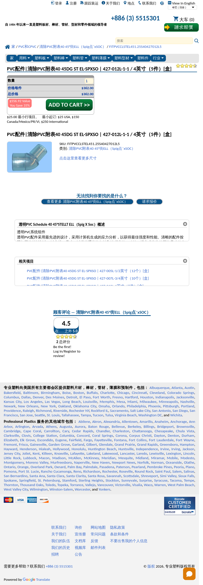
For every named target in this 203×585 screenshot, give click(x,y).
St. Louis (53, 415)
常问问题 (98, 534)
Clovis (26, 435)
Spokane (10, 480)
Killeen (47, 453)
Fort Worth (101, 397)
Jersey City (12, 453)
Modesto (187, 458)
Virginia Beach (125, 415)
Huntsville (126, 449)
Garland (78, 444)
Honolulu (78, 449)
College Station (45, 435)
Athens (51, 426)
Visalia (137, 485)
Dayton (159, 435)
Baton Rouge (98, 426)
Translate (36, 579)
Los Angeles (33, 401)
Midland (142, 458)
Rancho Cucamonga (56, 471)
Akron (96, 421)
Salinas (189, 471)
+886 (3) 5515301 (135, 18)
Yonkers (104, 489)
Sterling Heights (91, 480)
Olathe (189, 462)
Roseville (126, 471)
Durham (188, 435)
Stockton (112, 480)
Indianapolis (164, 397)
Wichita (176, 415)
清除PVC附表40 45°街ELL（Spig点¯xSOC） (102, 148)
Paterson (123, 467)
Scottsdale (131, 476)
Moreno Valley (37, 462)
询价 (78, 527)
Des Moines (55, 397)
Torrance (76, 485)
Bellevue (118, 426)
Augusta (66, 426)
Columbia (67, 435)
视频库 (80, 547)
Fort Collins (137, 440)
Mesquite (125, 458)
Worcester (82, 489)
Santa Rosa (96, 476)
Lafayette (77, 453)
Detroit (72, 397)
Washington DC (150, 415)
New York (48, 406)
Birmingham (50, 392)
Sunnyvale (129, 480)
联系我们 (147, 3)
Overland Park (42, 467)
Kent (36, 453)
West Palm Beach (181, 485)
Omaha (104, 406)
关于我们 (111, 3)
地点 (129, 3)
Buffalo (92, 392)
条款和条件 (119, 534)
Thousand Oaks (31, 485)
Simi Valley (168, 476)
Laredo (142, 453)
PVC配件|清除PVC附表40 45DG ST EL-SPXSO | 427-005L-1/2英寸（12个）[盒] (88, 271)
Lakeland (93, 453)
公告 (78, 554)
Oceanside (174, 462)
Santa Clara (56, 476)
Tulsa (109, 415)
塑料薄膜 (101, 58)
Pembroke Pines (159, 467)
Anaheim (161, 421)
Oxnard (60, 467)
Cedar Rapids (82, 431)
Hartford (131, 397)
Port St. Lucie (28, 471)
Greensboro (169, 444)
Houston (146, 397)
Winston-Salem (61, 489)
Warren (160, 485)
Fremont (10, 444)
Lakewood (110, 453)
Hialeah (45, 449)
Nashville (187, 401)
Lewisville (156, 453)
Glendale (106, 444)
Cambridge (12, 431)
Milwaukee (148, 401)
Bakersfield (12, 392)
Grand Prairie (125, 444)
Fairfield (75, 440)
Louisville (90, 401)
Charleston (121, 431)
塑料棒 (61, 58)
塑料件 (142, 58)
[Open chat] (189, 574)
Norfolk (143, 462)
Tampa (86, 415)
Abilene (84, 421)
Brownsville (185, 426)
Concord (83, 435)
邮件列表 (98, 547)
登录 (56, 3)
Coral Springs (102, 435)
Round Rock (144, 471)
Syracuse (161, 480)
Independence (147, 449)
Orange (23, 467)
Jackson (188, 449)
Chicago (123, 392)
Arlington (22, 426)
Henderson (28, 449)
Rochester (109, 471)
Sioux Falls (186, 476)
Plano (190, 467)
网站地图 (98, 527)
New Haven (101, 462)
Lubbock (29, 458)
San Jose (26, 415)
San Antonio (161, 410)
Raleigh (28, 410)
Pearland (138, 467)
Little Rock (12, 458)
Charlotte (107, 392)
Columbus (11, 397)
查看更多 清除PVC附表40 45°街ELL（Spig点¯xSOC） (87, 201)
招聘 (55, 554)
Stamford (69, 480)
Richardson (91, 471)
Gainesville (38, 444)
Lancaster (127, 453)
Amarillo (145, 421)
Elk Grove (27, 440)
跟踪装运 (89, 3)
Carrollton (52, 431)
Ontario (9, 467)
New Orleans (28, 406)
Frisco (23, 444)
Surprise (145, 480)
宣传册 (80, 534)
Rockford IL (99, 410)
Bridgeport (165, 426)
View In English (181, 3)
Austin (189, 387)
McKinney (91, 458)
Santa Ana (37, 476)
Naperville (82, 462)
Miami (132, 401)
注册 (71, 3)
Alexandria (111, 421)
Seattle (40, 415)
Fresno (117, 397)
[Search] (154, 40)
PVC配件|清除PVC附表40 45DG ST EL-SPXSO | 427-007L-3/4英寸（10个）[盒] (88, 278)
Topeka (62, 485)
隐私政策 (117, 527)
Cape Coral (32, 431)
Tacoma (176, 480)
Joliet (26, 453)
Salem (177, 471)
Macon (44, 458)
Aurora (80, 426)
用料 (24, 58)
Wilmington (39, 489)
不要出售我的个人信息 (128, 541)
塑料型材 (123, 58)
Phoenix (154, 406)
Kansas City (12, 401)
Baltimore (30, 392)
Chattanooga (142, 431)
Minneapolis (168, 401)
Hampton (187, 444)
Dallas (26, 397)
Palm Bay (74, 467)
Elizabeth (11, 440)
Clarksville (11, 435)
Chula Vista (185, 431)
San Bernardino (15, 476)
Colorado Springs (180, 392)
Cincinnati (139, 392)
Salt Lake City (140, 410)
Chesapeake (164, 431)
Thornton (11, 485)
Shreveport (149, 476)
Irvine (164, 449)
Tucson (98, 415)
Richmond (43, 410)
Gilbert (91, 444)
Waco (148, 485)
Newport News (123, 462)
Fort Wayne (185, 440)
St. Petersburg (49, 480)
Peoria (179, 467)
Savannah (114, 476)
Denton (173, 435)
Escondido (45, 440)
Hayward (10, 449)
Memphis (107, 401)
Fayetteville (103, 440)
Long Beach (72, 401)
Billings (148, 426)
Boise (67, 392)
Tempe (189, 480)
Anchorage (178, 421)
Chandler (103, 431)
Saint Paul (162, 471)
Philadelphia (136, 406)
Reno (77, 471)
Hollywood (61, 449)
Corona (121, 435)
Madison (59, 458)
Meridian (109, 458)
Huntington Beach (102, 449)
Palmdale (90, 467)
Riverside (60, 410)
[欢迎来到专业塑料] (56, 19)
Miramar (157, 458)
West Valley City (16, 489)
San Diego (180, 410)
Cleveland (157, 392)
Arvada (37, 426)
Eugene (61, 440)
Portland (187, 406)
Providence (12, 410)
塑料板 (42, 58)
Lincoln (188, 453)
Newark (9, 406)
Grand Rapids (147, 444)
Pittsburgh (171, 406)
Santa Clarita (76, 476)
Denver (38, 397)
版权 (151, 566)
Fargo (88, 440)
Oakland (64, 406)
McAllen (74, 458)
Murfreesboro (61, 462)
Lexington (173, 453)
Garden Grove (59, 444)
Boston (78, 392)
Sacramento (119, 410)
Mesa (121, 401)
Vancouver (105, 485)
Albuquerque (159, 387)
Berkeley (134, 426)
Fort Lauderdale (161, 440)
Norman (157, 462)
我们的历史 (60, 547)
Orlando (118, 406)
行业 (158, 58)
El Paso (85, 397)
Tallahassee (70, 415)
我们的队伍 (60, 541)
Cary (65, 431)
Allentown (129, 421)
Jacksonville (185, 397)
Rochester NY (79, 410)
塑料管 (79, 58)
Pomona (10, 471)
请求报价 (149, 201)
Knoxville (61, 453)
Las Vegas (52, 401)
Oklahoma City (84, 406)
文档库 (80, 541)
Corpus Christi (140, 435)
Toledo (50, 485)
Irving (175, 449)
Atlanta (177, 387)
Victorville (123, 485)
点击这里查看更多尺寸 (78, 158)
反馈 (94, 541)
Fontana (120, 440)
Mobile (172, 458)
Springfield (27, 480)
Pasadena (107, 467)
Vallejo (90, 485)
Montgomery (14, 462)
